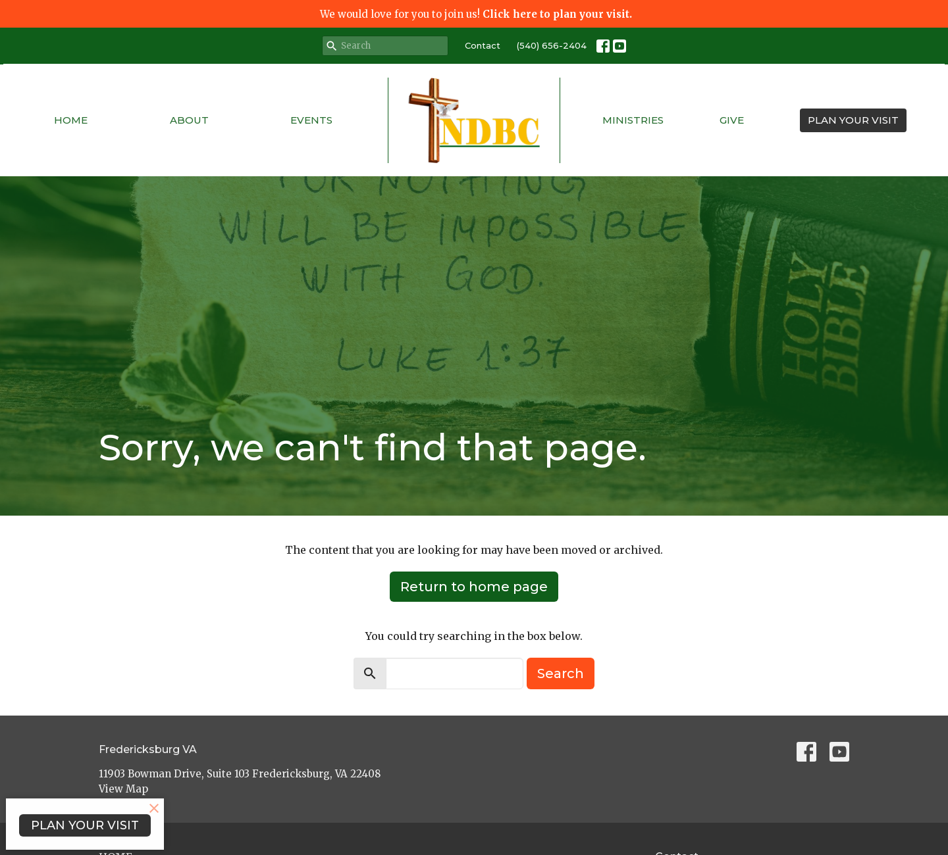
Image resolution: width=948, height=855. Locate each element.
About (189, 120)
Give (732, 120)
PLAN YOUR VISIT (853, 120)
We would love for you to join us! (476, 14)
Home (71, 120)
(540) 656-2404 (552, 45)
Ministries (633, 120)
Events (311, 120)
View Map (123, 789)
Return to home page (474, 587)
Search (560, 673)
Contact (482, 45)
